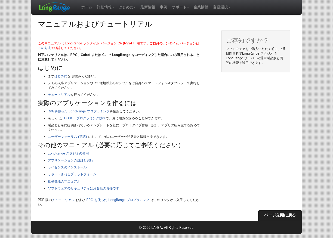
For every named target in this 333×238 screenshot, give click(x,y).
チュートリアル (59, 95)
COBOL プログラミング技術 (85, 118)
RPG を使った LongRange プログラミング (118, 200)
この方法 (44, 48)
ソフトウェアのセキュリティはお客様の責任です (83, 188)
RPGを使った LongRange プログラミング (79, 111)
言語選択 (221, 7)
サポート (180, 7)
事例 (163, 7)
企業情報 (201, 7)
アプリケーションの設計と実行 (70, 160)
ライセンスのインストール (67, 167)
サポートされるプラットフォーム (72, 174)
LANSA (156, 228)
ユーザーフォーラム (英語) (67, 137)
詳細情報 (105, 7)
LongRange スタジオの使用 (68, 153)
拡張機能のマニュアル (64, 181)
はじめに (127, 7)
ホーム (86, 7)
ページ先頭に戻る (280, 215)
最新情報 (147, 7)
